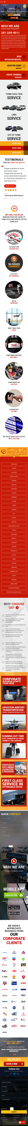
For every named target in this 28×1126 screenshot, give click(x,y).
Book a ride (4, 1121)
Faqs (15, 1119)
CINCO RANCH (14, 534)
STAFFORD (14, 546)
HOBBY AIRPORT (14, 583)
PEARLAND (14, 509)
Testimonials (14, 159)
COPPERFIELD (14, 488)
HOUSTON (14, 554)
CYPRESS (14, 530)
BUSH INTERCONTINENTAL (14, 588)
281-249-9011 (10, 32)
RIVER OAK (14, 484)
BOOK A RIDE (20, 143)
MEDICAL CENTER (14, 476)
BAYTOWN (14, 501)
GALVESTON (14, 542)
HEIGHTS (14, 575)
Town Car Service (17, 1115)
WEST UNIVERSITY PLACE (14, 526)
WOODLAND (14, 579)
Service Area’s (5, 1119)
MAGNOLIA (14, 538)
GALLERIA (14, 468)
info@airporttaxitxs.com (14, 1060)
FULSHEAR (14, 563)
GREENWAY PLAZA (14, 571)
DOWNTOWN (14, 567)
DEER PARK (14, 521)
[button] (4, 198)
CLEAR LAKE (14, 472)
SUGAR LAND (14, 464)
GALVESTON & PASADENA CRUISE (14, 592)
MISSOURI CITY (14, 550)
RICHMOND (14, 480)
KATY (14, 513)
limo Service (16, 1117)
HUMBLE (14, 559)
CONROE (14, 505)
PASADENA (14, 493)
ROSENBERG (14, 497)
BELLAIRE (14, 517)
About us (4, 1117)
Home (3, 1115)
